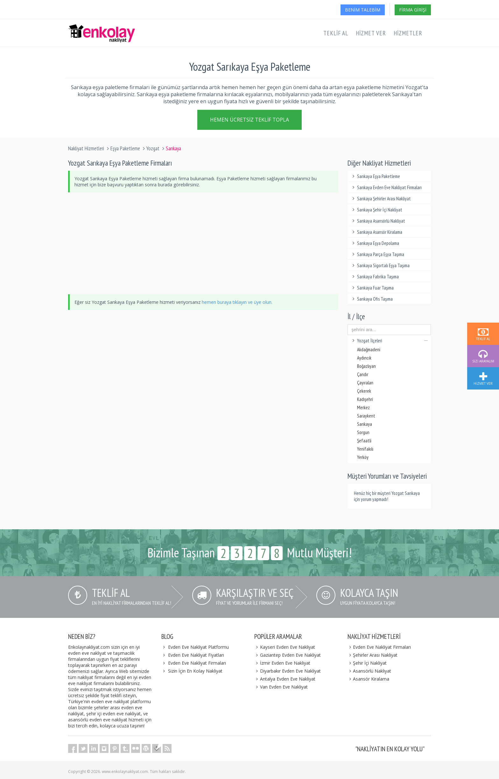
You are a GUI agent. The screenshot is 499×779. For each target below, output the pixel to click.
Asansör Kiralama (369, 679)
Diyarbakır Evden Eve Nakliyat (287, 671)
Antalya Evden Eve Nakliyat (284, 679)
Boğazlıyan (366, 366)
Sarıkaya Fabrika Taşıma (375, 277)
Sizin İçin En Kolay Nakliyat (195, 671)
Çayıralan (365, 383)
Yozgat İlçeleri (389, 341)
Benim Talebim (362, 10)
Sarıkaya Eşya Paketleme (375, 176)
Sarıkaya (364, 424)
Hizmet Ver (371, 33)
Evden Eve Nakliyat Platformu (198, 647)
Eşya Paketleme (125, 148)
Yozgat (152, 148)
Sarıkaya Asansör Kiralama (377, 232)
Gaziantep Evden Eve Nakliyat (287, 655)
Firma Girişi (412, 10)
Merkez (363, 407)
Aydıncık (364, 358)
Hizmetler (408, 33)
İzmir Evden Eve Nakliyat (282, 663)
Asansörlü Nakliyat (369, 671)
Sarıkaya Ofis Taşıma (372, 299)
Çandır (362, 374)
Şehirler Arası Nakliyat (373, 655)
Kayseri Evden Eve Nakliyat (284, 647)
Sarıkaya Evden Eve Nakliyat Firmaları (386, 187)
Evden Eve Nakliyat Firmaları (197, 663)
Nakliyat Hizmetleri (86, 148)
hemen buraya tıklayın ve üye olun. (237, 302)
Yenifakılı (365, 449)
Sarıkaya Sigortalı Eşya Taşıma (380, 265)
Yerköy (363, 457)
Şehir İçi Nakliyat (367, 663)
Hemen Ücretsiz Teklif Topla (249, 121)
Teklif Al (335, 33)
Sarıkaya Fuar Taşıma (372, 288)
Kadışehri (365, 399)
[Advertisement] (203, 243)
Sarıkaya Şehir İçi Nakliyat (377, 210)
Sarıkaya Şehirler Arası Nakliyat (381, 199)
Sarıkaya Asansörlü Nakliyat (378, 221)
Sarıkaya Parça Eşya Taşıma (377, 254)
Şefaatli (364, 441)
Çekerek (364, 391)
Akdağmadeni (368, 350)
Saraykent (366, 416)
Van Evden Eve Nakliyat (281, 687)
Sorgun (363, 432)
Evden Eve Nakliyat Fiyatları (196, 655)
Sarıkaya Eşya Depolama (375, 243)
